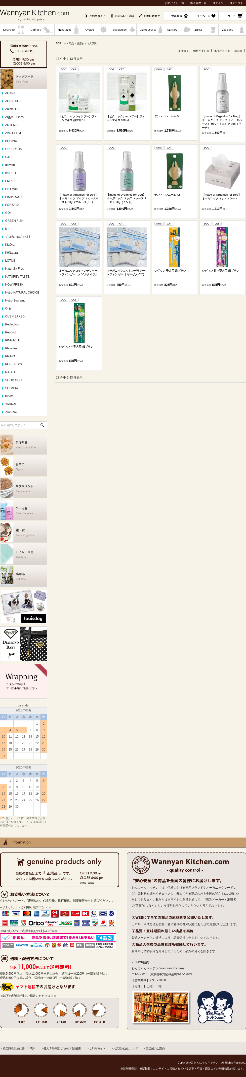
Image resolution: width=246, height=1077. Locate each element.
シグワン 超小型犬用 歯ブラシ (220, 270)
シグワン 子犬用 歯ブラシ (170, 270)
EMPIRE (11, 181)
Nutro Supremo (15, 300)
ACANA (10, 93)
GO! (8, 213)
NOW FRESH (14, 284)
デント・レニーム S (166, 116)
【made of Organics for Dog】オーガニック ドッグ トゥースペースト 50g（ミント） (126, 198)
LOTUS (10, 260)
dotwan (10, 165)
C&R (8, 157)
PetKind (10, 332)
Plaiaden (11, 348)
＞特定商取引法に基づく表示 (18, 1048)
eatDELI (10, 173)
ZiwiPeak (11, 412)
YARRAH (11, 404)
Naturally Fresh (15, 268)
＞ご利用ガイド (96, 1048)
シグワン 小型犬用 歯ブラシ (76, 346)
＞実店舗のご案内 (154, 1048)
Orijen (9, 308)
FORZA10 (12, 205)
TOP (58, 43)
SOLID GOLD (14, 380)
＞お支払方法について (124, 1048)
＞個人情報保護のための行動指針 (61, 1048)
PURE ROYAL (14, 364)
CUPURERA (13, 149)
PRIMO (10, 356)
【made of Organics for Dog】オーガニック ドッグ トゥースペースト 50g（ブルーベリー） (79, 198)
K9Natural (11, 252)
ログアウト (236, 2)
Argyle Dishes (14, 117)
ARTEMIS (11, 125)
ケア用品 (69, 43)
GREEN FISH (14, 221)
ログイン (217, 2)
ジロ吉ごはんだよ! (17, 236)
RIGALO (10, 372)
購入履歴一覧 (198, 2)
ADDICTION (13, 101)
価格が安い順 (201, 50)
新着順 (238, 50)
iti (6, 229)
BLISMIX (11, 141)
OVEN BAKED (15, 316)
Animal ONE (13, 109)
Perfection (12, 324)
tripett (9, 396)
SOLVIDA (11, 388)
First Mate (11, 189)
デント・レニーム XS (167, 194)
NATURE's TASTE (17, 276)
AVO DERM (13, 133)
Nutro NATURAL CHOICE (22, 292)
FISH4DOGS (13, 197)
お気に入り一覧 (174, 2)
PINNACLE (12, 340)
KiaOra (9, 244)
